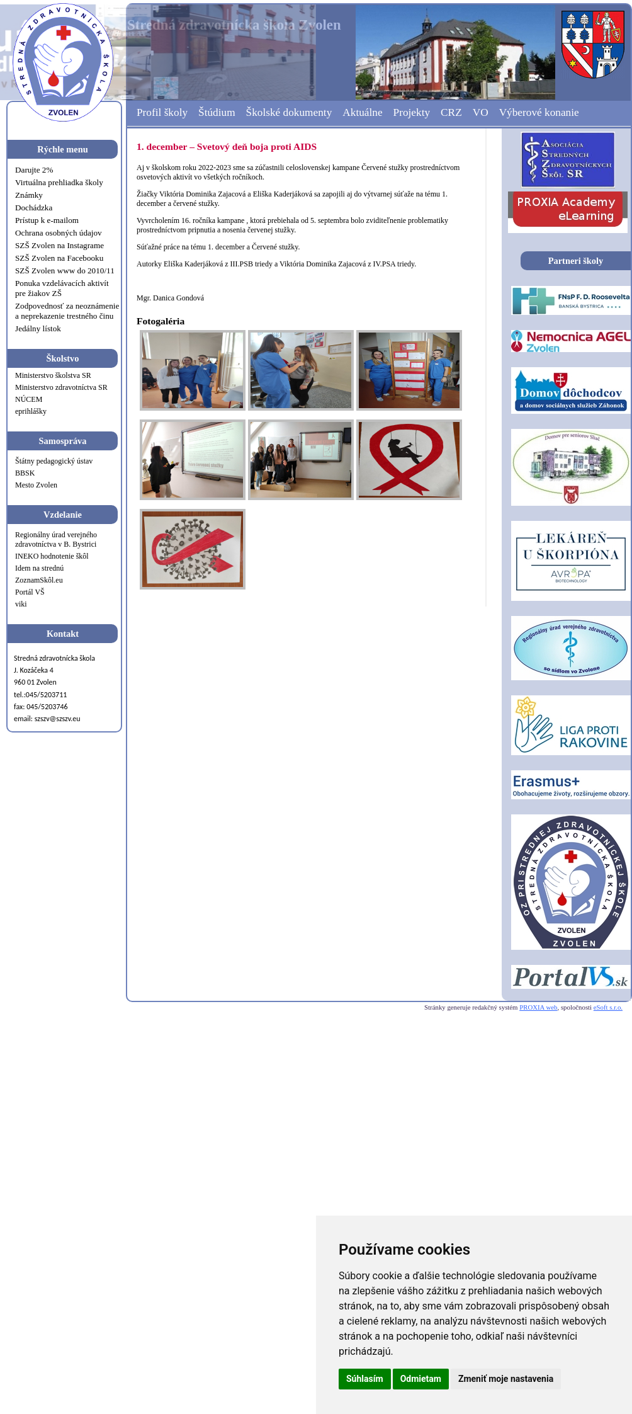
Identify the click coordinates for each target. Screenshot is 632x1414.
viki (21, 604)
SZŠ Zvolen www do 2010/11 (65, 270)
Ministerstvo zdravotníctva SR (61, 387)
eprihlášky (31, 411)
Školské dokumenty (289, 112)
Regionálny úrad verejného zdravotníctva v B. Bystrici (56, 539)
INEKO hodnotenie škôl (52, 556)
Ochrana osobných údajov (58, 232)
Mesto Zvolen (36, 485)
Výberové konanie (539, 112)
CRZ (451, 112)
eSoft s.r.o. (608, 1007)
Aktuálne (362, 112)
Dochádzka (33, 207)
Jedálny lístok (38, 328)
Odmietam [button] (420, 1379)
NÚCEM (28, 399)
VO (480, 112)
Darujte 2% (34, 169)
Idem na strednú (39, 568)
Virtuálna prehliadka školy (59, 182)
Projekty (412, 112)
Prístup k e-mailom (47, 220)
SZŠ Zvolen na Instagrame (59, 245)
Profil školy (162, 112)
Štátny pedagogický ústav (54, 461)
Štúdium (216, 112)
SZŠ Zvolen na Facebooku (59, 258)
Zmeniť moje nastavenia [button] (505, 1379)
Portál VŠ (30, 592)
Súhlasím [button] (364, 1379)
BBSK (25, 473)
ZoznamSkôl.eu (39, 580)
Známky (29, 195)
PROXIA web (538, 1007)
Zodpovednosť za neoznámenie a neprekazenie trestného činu (67, 311)
